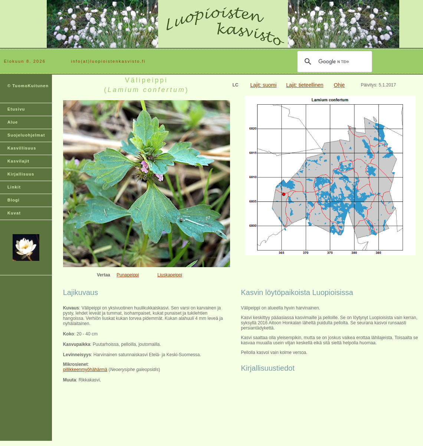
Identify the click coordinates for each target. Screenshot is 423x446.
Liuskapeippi (169, 275)
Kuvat (14, 213)
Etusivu (16, 109)
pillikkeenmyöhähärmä (85, 369)
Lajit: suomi (263, 85)
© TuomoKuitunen (28, 85)
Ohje (339, 85)
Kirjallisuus (21, 174)
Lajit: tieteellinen (304, 85)
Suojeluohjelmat (26, 135)
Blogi (13, 200)
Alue (12, 122)
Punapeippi (128, 275)
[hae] (333, 61)
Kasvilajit (18, 161)
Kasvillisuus (21, 148)
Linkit (14, 187)
